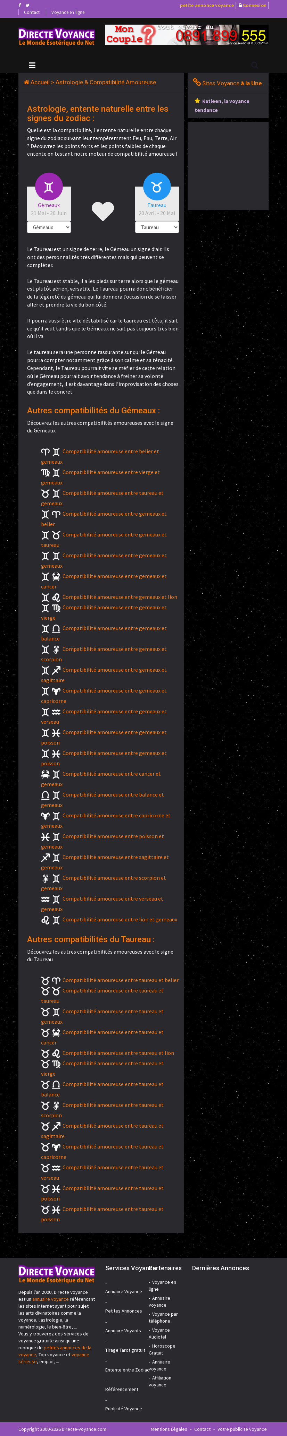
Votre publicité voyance (242, 1429)
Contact (32, 12)
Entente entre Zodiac (127, 1370)
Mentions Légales (169, 1429)
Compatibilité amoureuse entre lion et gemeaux (120, 919)
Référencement (121, 1389)
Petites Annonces (123, 1311)
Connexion (254, 5)
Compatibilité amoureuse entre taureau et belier (121, 980)
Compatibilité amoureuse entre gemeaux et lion (120, 596)
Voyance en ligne (67, 12)
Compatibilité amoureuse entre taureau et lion (118, 1052)
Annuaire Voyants (123, 1330)
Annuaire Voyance (123, 1291)
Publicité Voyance (123, 1408)
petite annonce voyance (206, 5)
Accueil (40, 82)
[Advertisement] (237, 165)
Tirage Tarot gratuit (125, 1350)
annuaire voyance (50, 1299)
